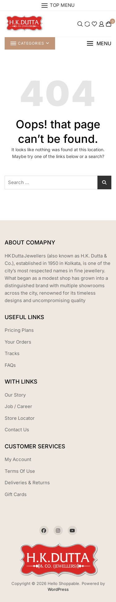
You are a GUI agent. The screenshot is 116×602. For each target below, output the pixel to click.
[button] (99, 43)
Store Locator (20, 418)
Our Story (15, 395)
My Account (18, 459)
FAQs (10, 365)
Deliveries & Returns (27, 483)
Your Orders (18, 342)
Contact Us (17, 430)
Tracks (12, 353)
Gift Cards (16, 494)
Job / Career (18, 406)
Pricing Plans (19, 330)
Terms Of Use (20, 471)
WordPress (58, 589)
